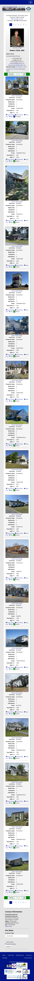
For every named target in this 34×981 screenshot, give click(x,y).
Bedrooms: (11, 102)
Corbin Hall (11, 955)
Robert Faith (10, 54)
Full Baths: (11, 104)
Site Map (4, 958)
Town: (13, 108)
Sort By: (11, 74)
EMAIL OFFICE (8, 926)
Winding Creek (20, 955)
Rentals (16, 69)
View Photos (19, 115)
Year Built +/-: (11, 110)
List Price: (12, 97)
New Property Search (17, 19)
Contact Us (29, 955)
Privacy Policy (28, 958)
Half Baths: (11, 106)
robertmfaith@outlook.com (17, 63)
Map (11, 116)
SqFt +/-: (12, 112)
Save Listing (10, 115)
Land (24, 67)
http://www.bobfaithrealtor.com (17, 65)
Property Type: (10, 99)
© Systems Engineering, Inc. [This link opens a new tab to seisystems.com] (17, 962)
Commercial (9, 69)
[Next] (26, 24)
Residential (19, 67)
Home (4, 955)
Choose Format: (11, 67)
